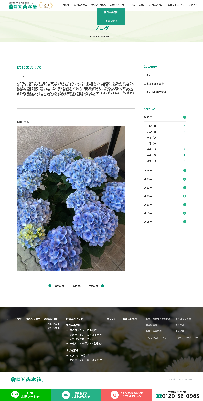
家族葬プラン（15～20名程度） (87, 359)
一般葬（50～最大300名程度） (86, 343)
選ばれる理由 (80, 5)
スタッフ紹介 (138, 5)
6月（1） (166, 149)
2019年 (148, 213)
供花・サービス (175, 5)
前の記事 (59, 286)
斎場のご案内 (51, 319)
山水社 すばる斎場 (154, 83)
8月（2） (166, 143)
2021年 (148, 196)
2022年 (148, 187)
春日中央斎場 (55, 323)
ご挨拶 (65, 5)
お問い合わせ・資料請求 (158, 319)
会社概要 (179, 331)
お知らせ (193, 5)
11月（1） (166, 126)
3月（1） (166, 161)
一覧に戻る (76, 286)
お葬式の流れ (156, 5)
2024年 (148, 170)
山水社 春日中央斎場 (155, 92)
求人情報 (179, 325)
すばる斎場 (54, 328)
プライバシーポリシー (186, 337)
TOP (7, 319)
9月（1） (166, 137)
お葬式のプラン (118, 5)
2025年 (148, 117)
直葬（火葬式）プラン (82, 339)
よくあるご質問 (183, 319)
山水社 (147, 75)
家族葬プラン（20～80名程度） (87, 334)
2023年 (148, 179)
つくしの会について (156, 337)
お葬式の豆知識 (154, 331)
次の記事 (93, 286)
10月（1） (166, 131)
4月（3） (166, 155)
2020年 (148, 204)
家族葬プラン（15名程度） (84, 330)
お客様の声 (151, 325)
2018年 (148, 221)
